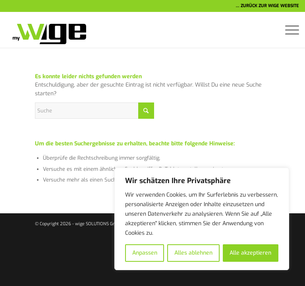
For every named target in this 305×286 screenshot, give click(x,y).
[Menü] (288, 30)
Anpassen (144, 253)
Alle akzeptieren (250, 253)
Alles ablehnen (193, 253)
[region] (201, 219)
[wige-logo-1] (46, 30)
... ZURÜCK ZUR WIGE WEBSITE (267, 6)
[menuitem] (288, 30)
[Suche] (94, 110)
